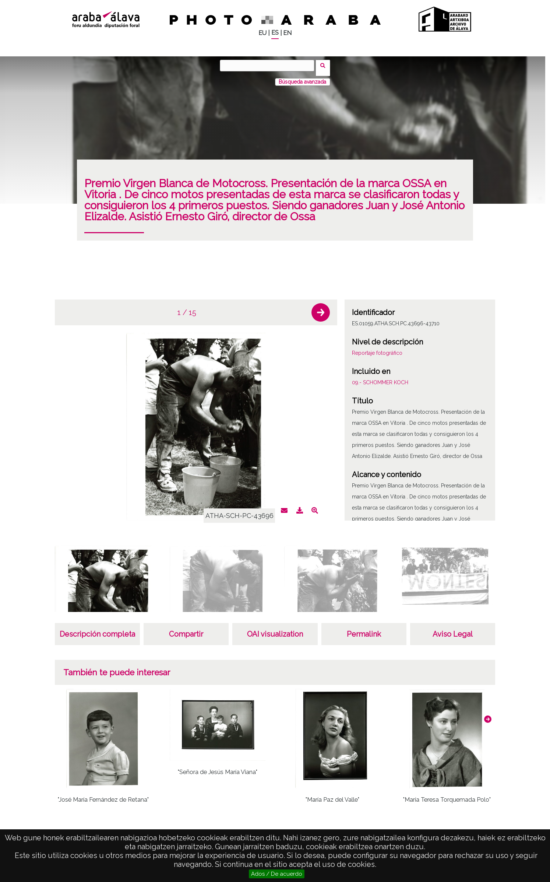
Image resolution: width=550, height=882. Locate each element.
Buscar (325, 65)
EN (287, 32)
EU (262, 32)
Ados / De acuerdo (276, 874)
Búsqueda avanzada (302, 77)
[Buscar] (269, 65)
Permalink (364, 629)
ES (275, 32)
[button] (320, 307)
